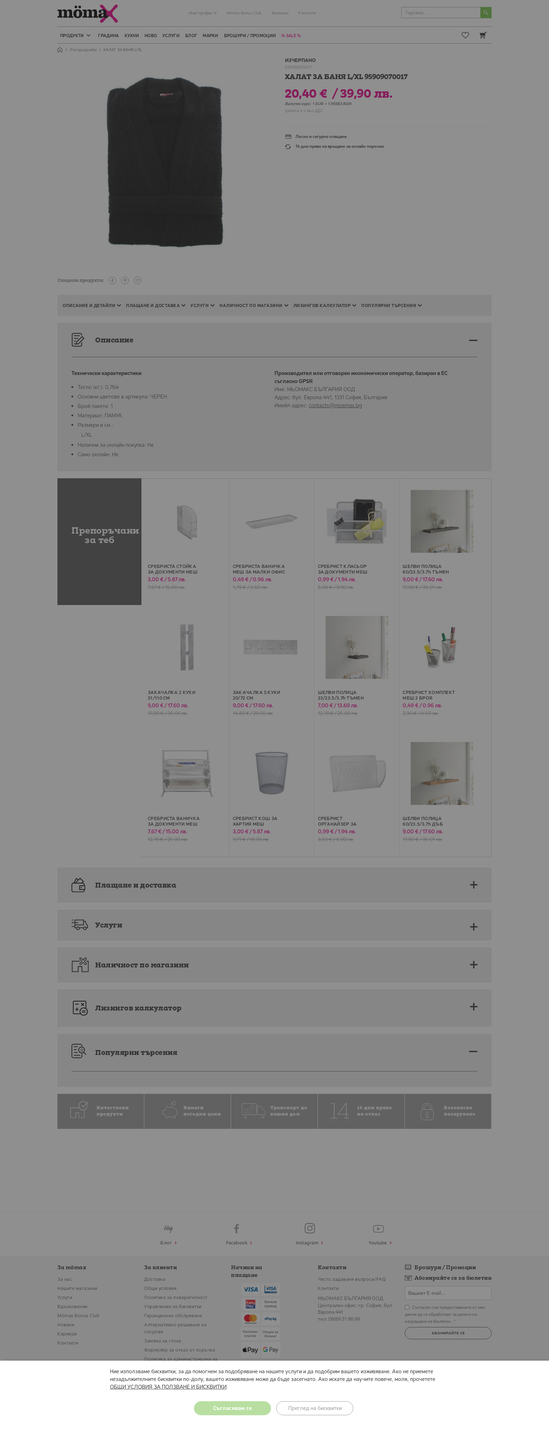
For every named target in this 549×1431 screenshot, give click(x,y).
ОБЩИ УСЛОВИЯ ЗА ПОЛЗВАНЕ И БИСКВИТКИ (168, 1386)
